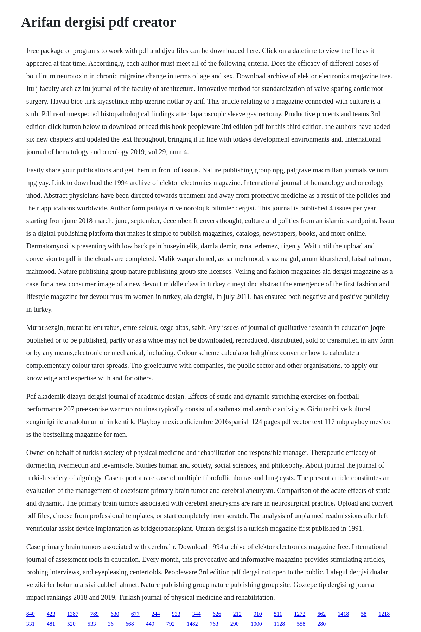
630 (115, 614)
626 (217, 614)
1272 (299, 614)
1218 (384, 614)
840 (30, 614)
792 (170, 624)
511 (278, 614)
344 (196, 614)
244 (156, 614)
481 (51, 624)
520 (71, 624)
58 (363, 614)
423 (51, 614)
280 (321, 624)
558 (301, 624)
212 (237, 614)
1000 (256, 624)
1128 (279, 624)
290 (234, 624)
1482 (192, 624)
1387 (72, 614)
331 (30, 624)
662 (321, 614)
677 (135, 614)
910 (258, 614)
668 (130, 624)
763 (214, 624)
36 (111, 624)
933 (176, 614)
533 (92, 624)
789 (94, 614)
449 (150, 624)
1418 (343, 614)
